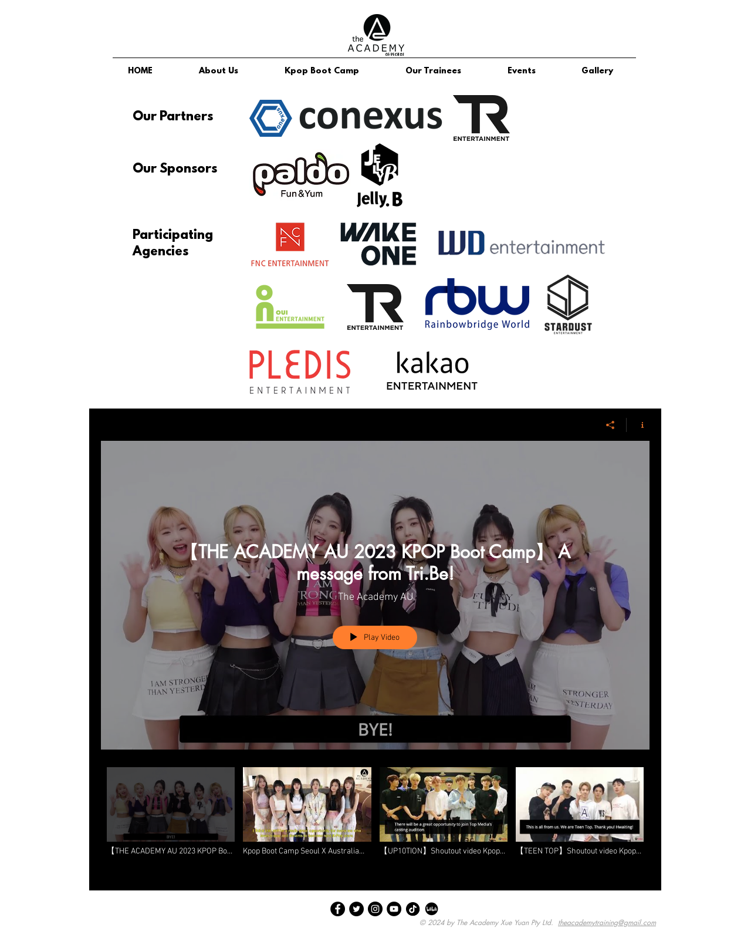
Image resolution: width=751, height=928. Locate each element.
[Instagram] (375, 909)
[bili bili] (431, 909)
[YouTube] (394, 909)
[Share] (610, 425)
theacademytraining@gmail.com (607, 922)
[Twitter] (356, 909)
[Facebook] (337, 909)
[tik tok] (412, 909)
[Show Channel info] (638, 425)
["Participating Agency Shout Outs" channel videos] (375, 820)
